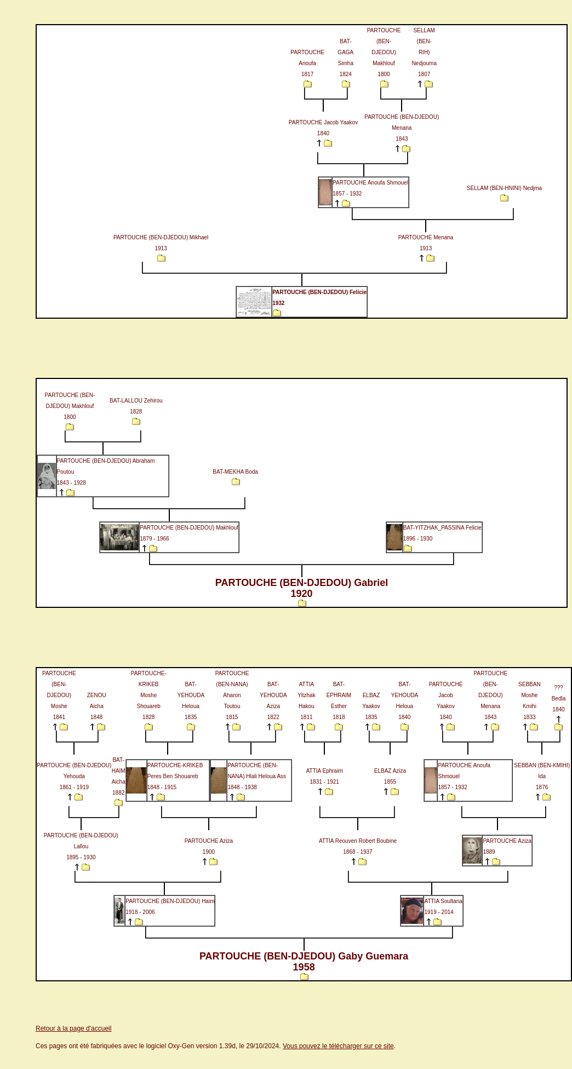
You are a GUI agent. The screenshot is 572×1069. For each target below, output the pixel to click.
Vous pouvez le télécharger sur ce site (338, 1046)
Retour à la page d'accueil (73, 1028)
